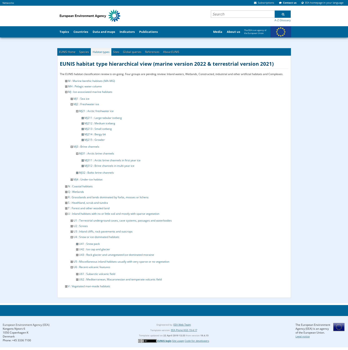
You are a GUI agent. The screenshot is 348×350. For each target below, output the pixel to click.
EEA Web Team (182, 324)
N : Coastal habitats (80, 186)
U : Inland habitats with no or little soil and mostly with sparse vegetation (113, 214)
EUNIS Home (67, 52)
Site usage (178, 340)
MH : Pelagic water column (85, 86)
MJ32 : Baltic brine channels (96, 173)
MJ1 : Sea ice (81, 99)
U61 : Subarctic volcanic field (97, 274)
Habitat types (101, 52)
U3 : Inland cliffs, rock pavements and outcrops (103, 231)
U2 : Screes (80, 226)
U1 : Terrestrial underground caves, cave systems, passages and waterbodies (122, 220)
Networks (8, 3)
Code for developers (197, 340)
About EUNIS (171, 52)
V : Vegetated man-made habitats (89, 286)
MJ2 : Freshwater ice (86, 104)
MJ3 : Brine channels (86, 147)
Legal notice (303, 336)
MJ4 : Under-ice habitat (87, 179)
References (152, 52)
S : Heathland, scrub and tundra (88, 203)
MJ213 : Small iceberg (98, 129)
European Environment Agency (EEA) (26, 325)
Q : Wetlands (76, 192)
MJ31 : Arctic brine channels (96, 153)
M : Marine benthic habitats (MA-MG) (91, 81)
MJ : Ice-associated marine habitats (90, 92)
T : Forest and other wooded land (89, 208)
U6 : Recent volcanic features (91, 267)
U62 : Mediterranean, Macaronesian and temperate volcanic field (120, 279)
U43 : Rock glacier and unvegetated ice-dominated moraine (116, 255)
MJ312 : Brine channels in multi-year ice (109, 166)
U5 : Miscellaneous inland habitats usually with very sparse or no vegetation (121, 262)
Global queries (132, 52)
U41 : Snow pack (89, 244)
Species (84, 52)
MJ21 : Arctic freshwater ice (96, 111)
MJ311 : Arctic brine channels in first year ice (112, 160)
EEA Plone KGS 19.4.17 (184, 330)
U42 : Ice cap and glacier (94, 249)
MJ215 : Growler (94, 140)
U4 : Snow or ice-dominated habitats (96, 237)
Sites (116, 52)
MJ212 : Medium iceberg (99, 123)
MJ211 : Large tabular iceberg (103, 118)
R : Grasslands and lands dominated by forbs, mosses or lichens (108, 197)
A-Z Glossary (283, 20)
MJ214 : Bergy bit (95, 134)
